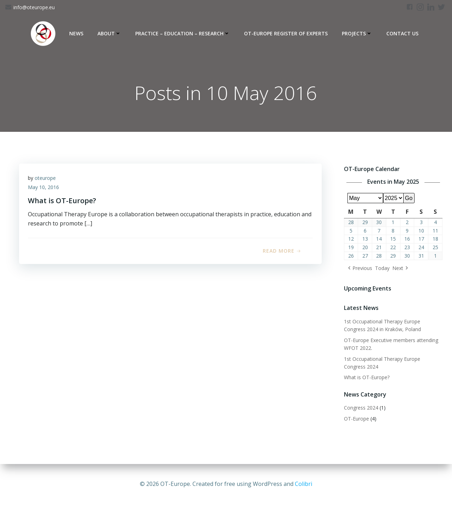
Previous (361, 268)
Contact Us (402, 33)
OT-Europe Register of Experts (286, 33)
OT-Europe (355, 419)
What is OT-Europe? (365, 378)
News (76, 33)
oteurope (47, 180)
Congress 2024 (360, 408)
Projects (357, 33)
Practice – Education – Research (182, 33)
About (109, 33)
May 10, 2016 (45, 189)
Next (396, 268)
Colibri (303, 484)
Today (381, 268)
